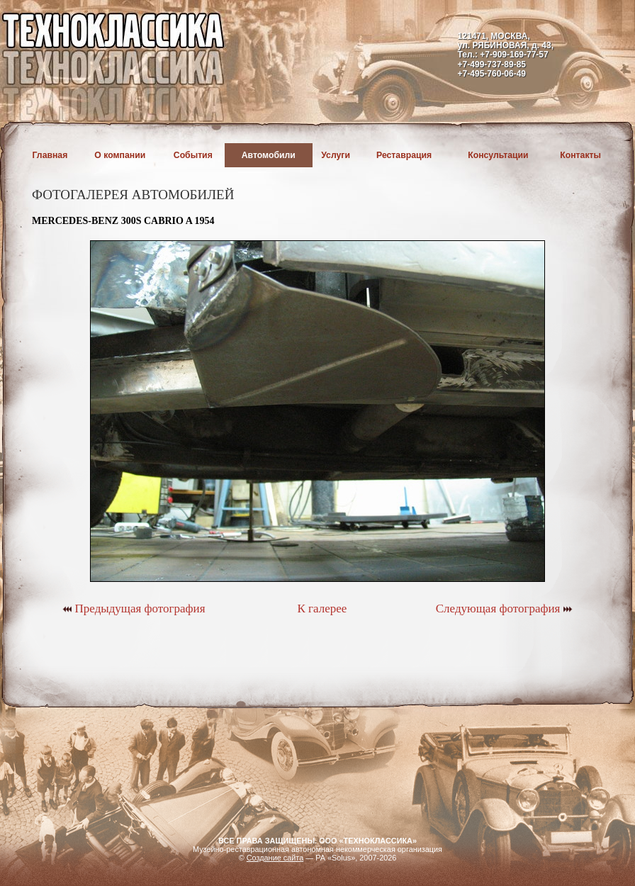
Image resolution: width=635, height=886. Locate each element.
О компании (119, 155)
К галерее (322, 608)
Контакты (580, 155)
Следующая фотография (504, 608)
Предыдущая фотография (133, 608)
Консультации (498, 155)
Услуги (335, 155)
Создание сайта (275, 857)
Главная (50, 155)
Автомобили (269, 155)
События (193, 155)
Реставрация (404, 155)
